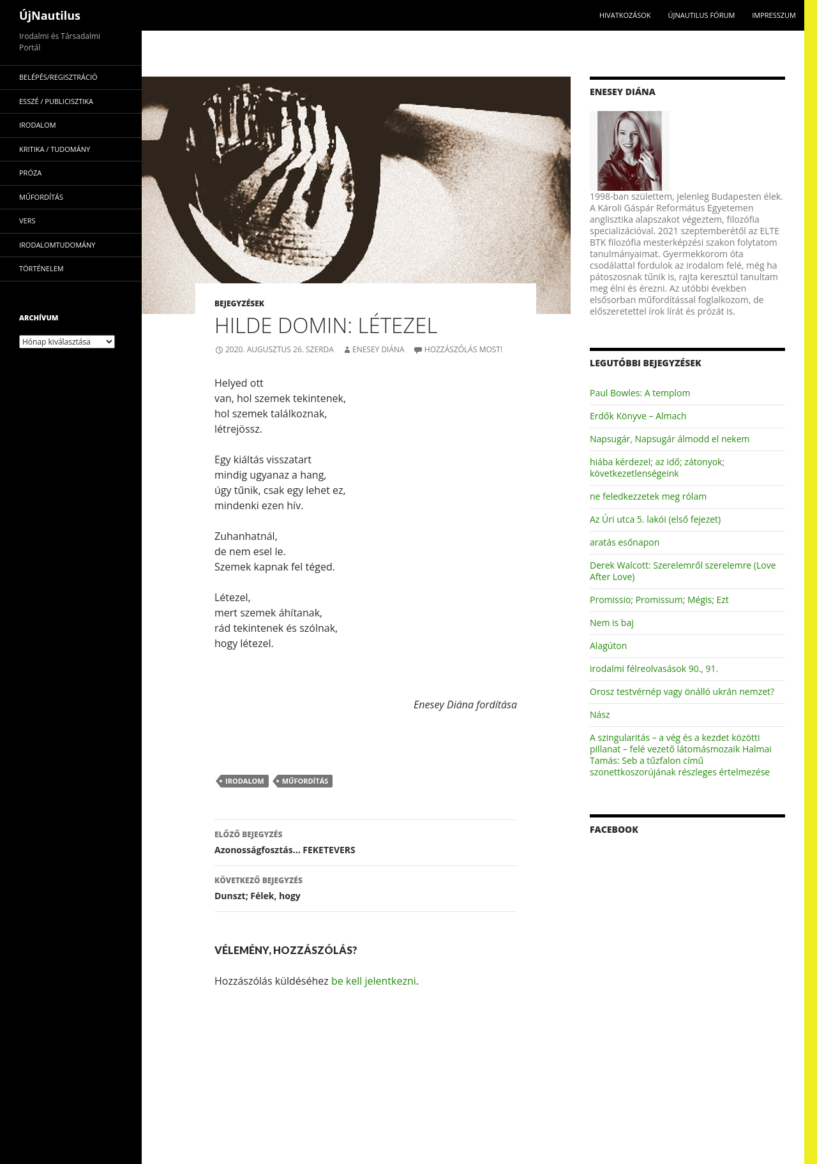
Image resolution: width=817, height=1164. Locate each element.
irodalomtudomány (57, 245)
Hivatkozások (625, 15)
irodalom (244, 781)
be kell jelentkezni (373, 981)
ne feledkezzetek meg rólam (648, 496)
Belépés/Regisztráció (58, 77)
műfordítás (305, 781)
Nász (600, 714)
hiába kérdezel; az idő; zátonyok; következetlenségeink (657, 467)
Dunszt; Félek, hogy (365, 887)
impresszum (774, 15)
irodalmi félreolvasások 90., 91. (654, 668)
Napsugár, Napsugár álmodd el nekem (670, 439)
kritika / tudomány (54, 149)
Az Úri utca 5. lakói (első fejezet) (655, 519)
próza (30, 172)
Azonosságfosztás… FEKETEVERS (365, 841)
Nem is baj (612, 622)
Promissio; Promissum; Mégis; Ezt (659, 599)
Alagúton (608, 645)
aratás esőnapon (624, 542)
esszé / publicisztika (56, 101)
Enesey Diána (378, 349)
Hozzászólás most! (463, 349)
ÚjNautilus (49, 15)
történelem (41, 268)
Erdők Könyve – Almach (638, 416)
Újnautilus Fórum (701, 15)
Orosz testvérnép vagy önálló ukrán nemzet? (682, 691)
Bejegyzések (239, 303)
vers (27, 220)
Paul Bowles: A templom (640, 393)
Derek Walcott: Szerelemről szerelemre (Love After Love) (683, 571)
